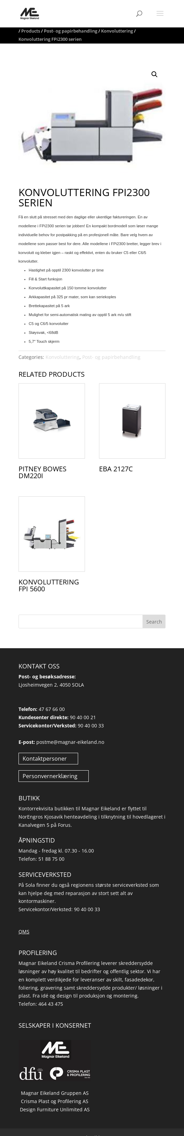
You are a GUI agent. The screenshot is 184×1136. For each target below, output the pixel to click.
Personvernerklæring (50, 776)
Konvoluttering (62, 357)
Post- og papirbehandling (111, 357)
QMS (24, 931)
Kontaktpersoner (45, 758)
